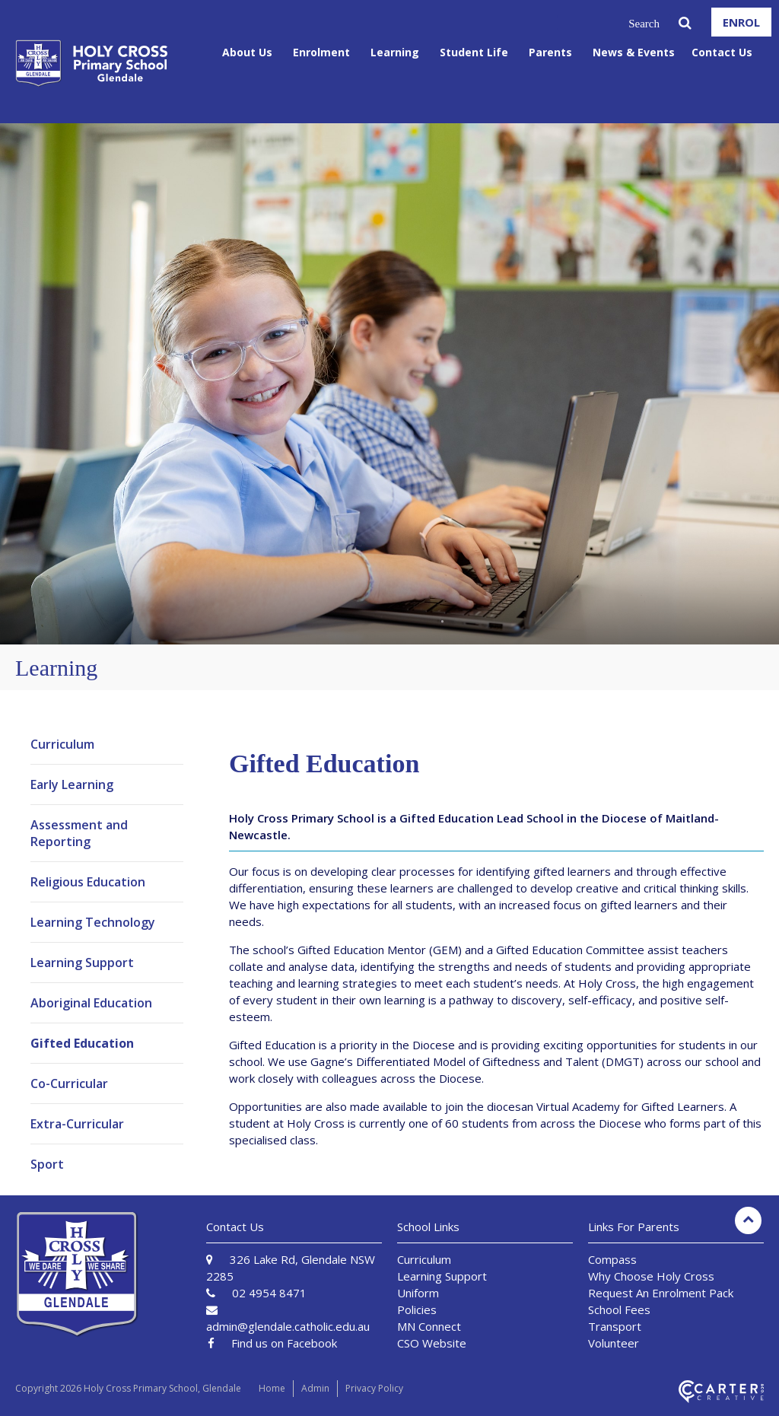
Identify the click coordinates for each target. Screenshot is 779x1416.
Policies (417, 1309)
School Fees (619, 1309)
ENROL (741, 22)
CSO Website (431, 1343)
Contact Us (722, 52)
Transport (614, 1326)
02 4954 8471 (269, 1292)
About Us (247, 52)
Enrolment (321, 52)
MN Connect (429, 1326)
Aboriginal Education (91, 1002)
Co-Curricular (69, 1083)
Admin (315, 1388)
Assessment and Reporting (79, 833)
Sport (47, 1164)
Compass (612, 1259)
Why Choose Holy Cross (651, 1276)
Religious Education (87, 881)
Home (272, 1388)
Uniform (418, 1292)
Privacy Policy (374, 1388)
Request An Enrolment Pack (660, 1292)
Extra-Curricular (77, 1123)
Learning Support (82, 962)
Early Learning (71, 784)
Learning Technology (92, 922)
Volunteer (613, 1343)
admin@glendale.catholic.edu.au (288, 1326)
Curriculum (62, 744)
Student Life (474, 52)
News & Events (634, 52)
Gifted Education (82, 1043)
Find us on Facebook (284, 1343)
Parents (550, 52)
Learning (394, 52)
